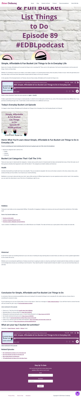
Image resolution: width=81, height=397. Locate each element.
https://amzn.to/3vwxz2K (32, 317)
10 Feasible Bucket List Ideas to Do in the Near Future (16, 358)
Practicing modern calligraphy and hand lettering (15, 221)
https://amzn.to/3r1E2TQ (45, 314)
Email (40, 372)
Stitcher (24, 328)
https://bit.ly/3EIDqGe (28, 310)
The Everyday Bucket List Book (28, 303)
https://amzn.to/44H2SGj (28, 316)
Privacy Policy (12, 395)
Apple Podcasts (12, 328)
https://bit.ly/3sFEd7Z (27, 312)
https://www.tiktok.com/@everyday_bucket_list (41, 319)
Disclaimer (27, 395)
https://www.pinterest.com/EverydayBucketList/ (26, 321)
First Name (40, 378)
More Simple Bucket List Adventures (12, 356)
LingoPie (20, 310)
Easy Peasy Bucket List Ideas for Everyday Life (14, 354)
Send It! (40, 386)
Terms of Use (20, 395)
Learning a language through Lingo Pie (12, 220)
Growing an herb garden (9, 218)
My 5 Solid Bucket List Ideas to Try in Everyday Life (15, 352)
